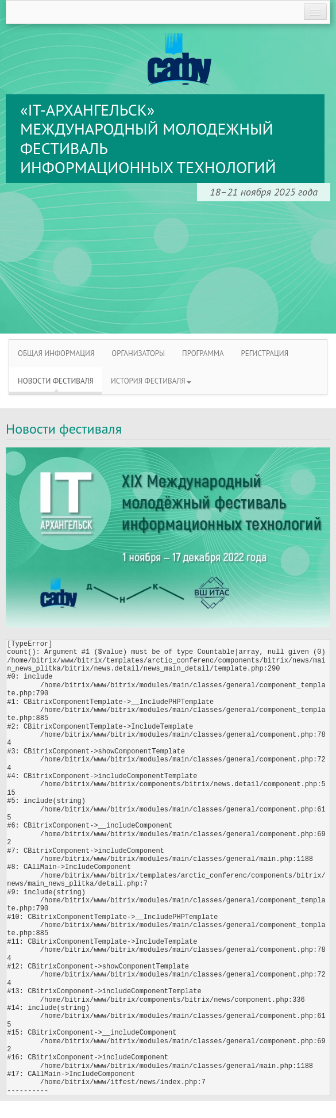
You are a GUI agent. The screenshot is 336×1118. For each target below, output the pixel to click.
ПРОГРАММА (202, 353)
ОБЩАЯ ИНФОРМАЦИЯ (56, 353)
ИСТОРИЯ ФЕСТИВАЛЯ (151, 381)
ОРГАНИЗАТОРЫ (138, 353)
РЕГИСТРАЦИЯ (265, 353)
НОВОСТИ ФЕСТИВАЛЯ (56, 381)
